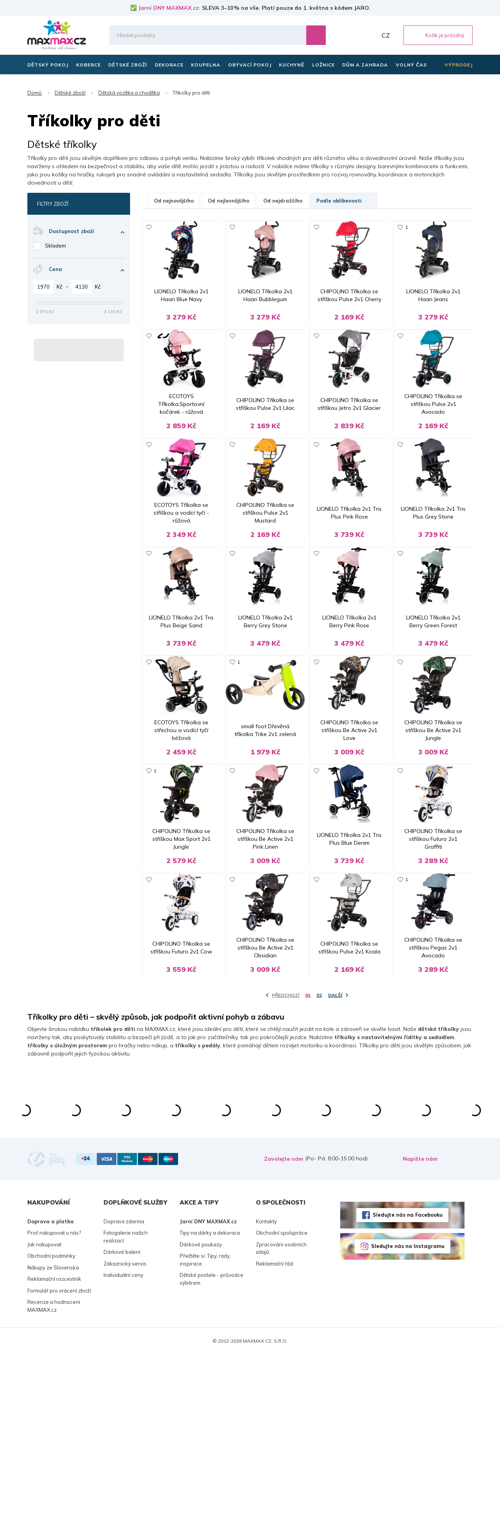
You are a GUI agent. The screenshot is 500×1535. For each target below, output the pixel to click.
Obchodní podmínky (51, 1436)
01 (308, 1176)
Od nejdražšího (282, 200)
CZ (386, 35)
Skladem (55, 245)
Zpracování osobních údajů (281, 1429)
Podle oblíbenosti (343, 200)
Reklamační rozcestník (54, 1459)
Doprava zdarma (124, 1402)
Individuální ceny (123, 1455)
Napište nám (420, 1339)
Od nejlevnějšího (228, 200)
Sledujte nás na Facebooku (408, 1395)
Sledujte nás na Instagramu (408, 1427)
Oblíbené (352, 35)
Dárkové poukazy (201, 1425)
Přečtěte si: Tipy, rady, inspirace (205, 1440)
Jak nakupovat (44, 1425)
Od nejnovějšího (174, 200)
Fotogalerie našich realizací (126, 1417)
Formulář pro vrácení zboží (59, 1471)
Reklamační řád (274, 1444)
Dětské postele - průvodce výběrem (211, 1459)
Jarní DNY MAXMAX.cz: (169, 7)
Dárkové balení (122, 1432)
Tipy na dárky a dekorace (210, 1413)
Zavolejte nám (283, 1339)
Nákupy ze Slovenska (53, 1448)
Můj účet (369, 35)
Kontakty (266, 1402)
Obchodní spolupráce (281, 1413)
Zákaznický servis (125, 1444)
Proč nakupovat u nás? (54, 1413)
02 (319, 1176)
